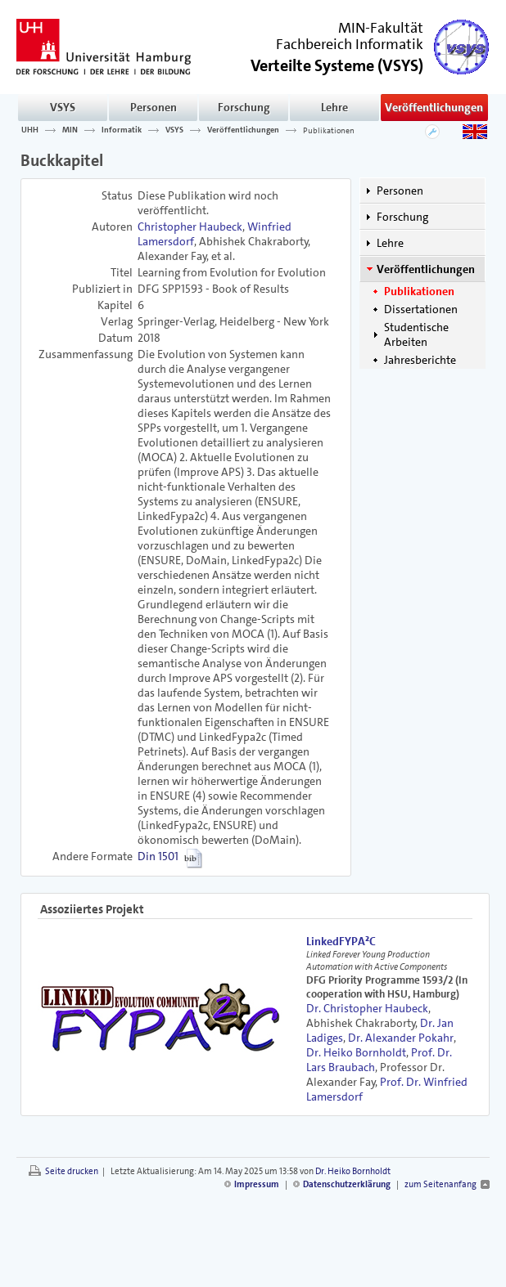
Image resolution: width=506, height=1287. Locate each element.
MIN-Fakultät (380, 28)
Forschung (244, 107)
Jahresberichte (420, 359)
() (337, 64)
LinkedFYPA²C (341, 941)
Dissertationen (421, 309)
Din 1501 (158, 856)
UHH (29, 130)
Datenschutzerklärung (347, 1184)
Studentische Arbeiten (416, 334)
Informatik (122, 130)
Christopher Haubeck (190, 226)
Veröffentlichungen (434, 107)
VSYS (62, 107)
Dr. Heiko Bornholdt (356, 1052)
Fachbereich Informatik (349, 44)
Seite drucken (71, 1171)
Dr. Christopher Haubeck (367, 1008)
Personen (153, 107)
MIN (70, 130)
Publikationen (329, 130)
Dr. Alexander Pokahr (401, 1037)
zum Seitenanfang (440, 1184)
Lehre (334, 107)
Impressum (256, 1184)
